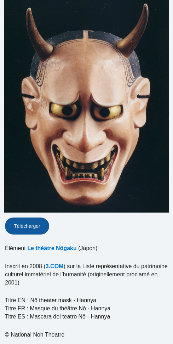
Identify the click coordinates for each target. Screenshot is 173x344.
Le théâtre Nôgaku (52, 248)
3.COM (55, 266)
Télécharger (27, 226)
